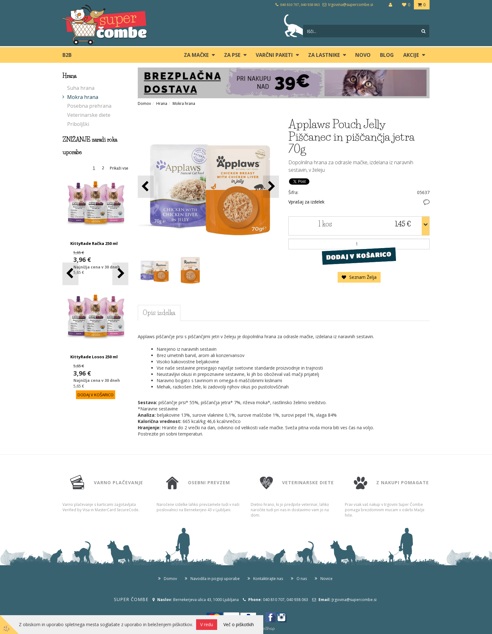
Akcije (411, 54)
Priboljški (78, 124)
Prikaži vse (119, 168)
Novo (363, 54)
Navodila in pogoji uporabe (215, 578)
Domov (144, 103)
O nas (302, 578)
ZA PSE (232, 54)
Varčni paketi (274, 54)
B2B (67, 54)
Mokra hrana (82, 97)
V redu (206, 624)
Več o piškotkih (238, 624)
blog (387, 54)
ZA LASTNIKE (324, 54)
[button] (120, 274)
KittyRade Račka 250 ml (94, 243)
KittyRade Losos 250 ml (94, 357)
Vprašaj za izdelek (306, 202)
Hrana (161, 103)
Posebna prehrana (89, 105)
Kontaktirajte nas (268, 578)
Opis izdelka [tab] (159, 313)
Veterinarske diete (88, 114)
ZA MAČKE (196, 54)
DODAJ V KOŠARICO (359, 255)
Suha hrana (80, 87)
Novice (326, 578)
